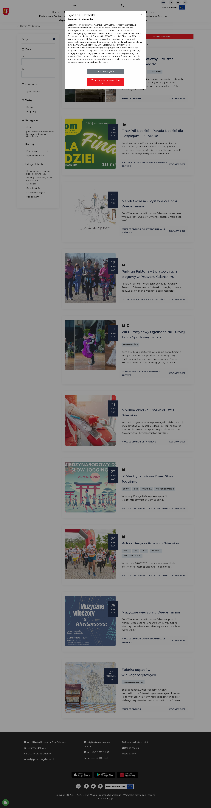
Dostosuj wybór (105, 71)
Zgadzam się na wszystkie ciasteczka (105, 82)
